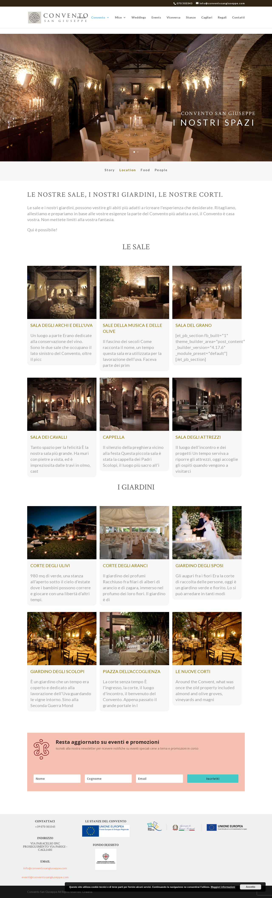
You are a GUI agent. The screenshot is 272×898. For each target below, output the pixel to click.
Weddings (139, 17)
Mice (118, 17)
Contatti (238, 17)
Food (145, 170)
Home (81, 17)
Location (127, 170)
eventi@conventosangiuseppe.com (45, 877)
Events (156, 17)
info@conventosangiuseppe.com (45, 868)
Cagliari (206, 17)
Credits (87, 892)
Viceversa (173, 17)
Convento (98, 17)
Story (110, 170)
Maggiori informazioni (223, 887)
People (161, 170)
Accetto (250, 886)
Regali (222, 17)
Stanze (191, 17)
